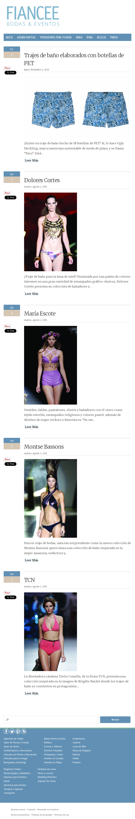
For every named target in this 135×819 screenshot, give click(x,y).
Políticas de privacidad (42, 815)
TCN (29, 580)
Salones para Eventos (15, 777)
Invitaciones (79, 738)
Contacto (31, 809)
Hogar (9, 44)
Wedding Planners (47, 777)
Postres (76, 762)
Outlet (76, 758)
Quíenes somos (18, 809)
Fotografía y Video (53, 754)
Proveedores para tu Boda (56, 37)
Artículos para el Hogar (16, 758)
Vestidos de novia (47, 769)
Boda (90, 37)
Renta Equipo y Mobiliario (17, 773)
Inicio (9, 37)
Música (76, 754)
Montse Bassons (44, 447)
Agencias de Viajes (14, 738)
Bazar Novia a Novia (54, 738)
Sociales (49, 44)
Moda (79, 37)
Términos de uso (61, 815)
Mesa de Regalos (82, 750)
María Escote (40, 313)
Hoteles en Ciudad (53, 758)
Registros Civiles (12, 769)
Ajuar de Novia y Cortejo (16, 742)
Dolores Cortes (42, 180)
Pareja (114, 37)
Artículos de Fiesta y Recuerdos (20, 754)
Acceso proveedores (20, 815)
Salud (21, 44)
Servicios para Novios (15, 785)
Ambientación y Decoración (18, 750)
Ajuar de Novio (11, 746)
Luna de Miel (79, 746)
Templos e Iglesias (13, 789)
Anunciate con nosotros (48, 809)
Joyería (76, 742)
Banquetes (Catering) (15, 762)
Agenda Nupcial (26, 37)
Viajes (62, 44)
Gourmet (34, 44)
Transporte (9, 793)
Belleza (101, 37)
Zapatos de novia (46, 781)
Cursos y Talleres (53, 746)
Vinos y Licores (45, 773)
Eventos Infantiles (53, 750)
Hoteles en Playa (53, 762)
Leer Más (31, 160)
